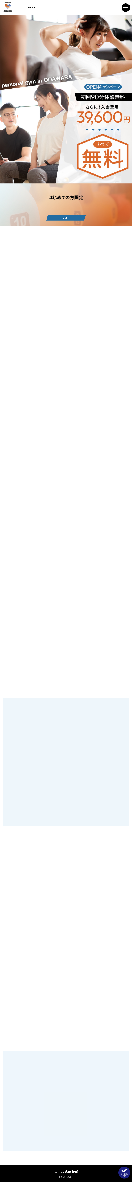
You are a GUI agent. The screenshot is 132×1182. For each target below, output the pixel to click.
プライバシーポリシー (66, 1177)
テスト (66, 218)
